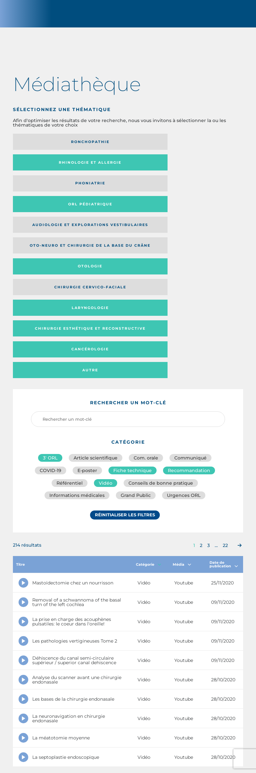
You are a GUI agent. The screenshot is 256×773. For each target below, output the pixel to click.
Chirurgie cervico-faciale (119, 190)
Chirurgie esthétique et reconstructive (47, 211)
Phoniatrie (201, 144)
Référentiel (69, 327)
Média (182, 410)
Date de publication (224, 411)
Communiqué (190, 299)
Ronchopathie (48, 144)
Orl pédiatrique (48, 167)
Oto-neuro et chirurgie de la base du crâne (198, 167)
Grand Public (136, 342)
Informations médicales (77, 342)
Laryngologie (200, 190)
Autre (201, 211)
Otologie (48, 190)
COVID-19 (50, 313)
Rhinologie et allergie (112, 144)
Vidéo (105, 327)
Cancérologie (124, 211)
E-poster (87, 313)
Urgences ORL (183, 342)
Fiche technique (132, 313)
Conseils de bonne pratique (160, 327)
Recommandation (189, 313)
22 (225, 392)
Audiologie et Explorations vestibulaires (112, 167)
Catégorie (148, 410)
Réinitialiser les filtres (125, 362)
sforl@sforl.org (120, 726)
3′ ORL (50, 299)
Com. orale (146, 299)
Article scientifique (96, 299)
